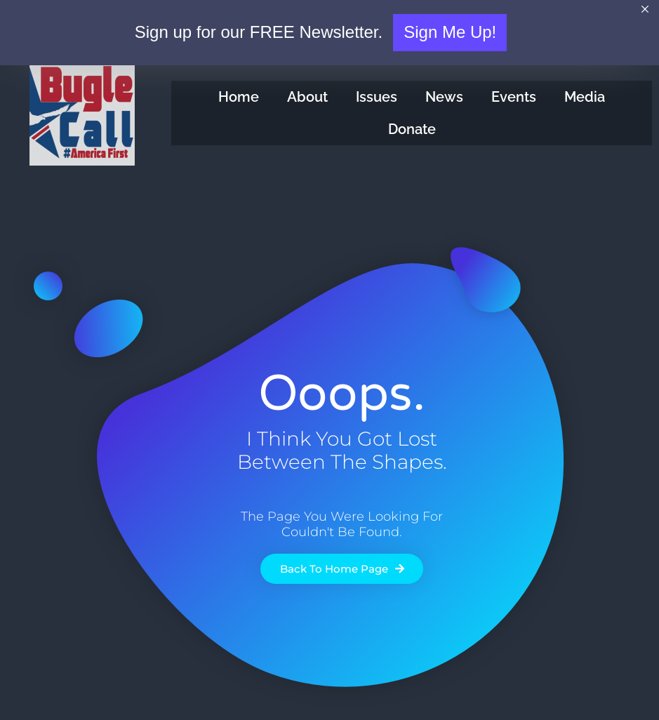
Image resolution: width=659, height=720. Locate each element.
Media (584, 96)
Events (513, 96)
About (307, 96)
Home (238, 96)
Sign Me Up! (450, 31)
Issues (376, 96)
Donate (412, 129)
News (444, 96)
